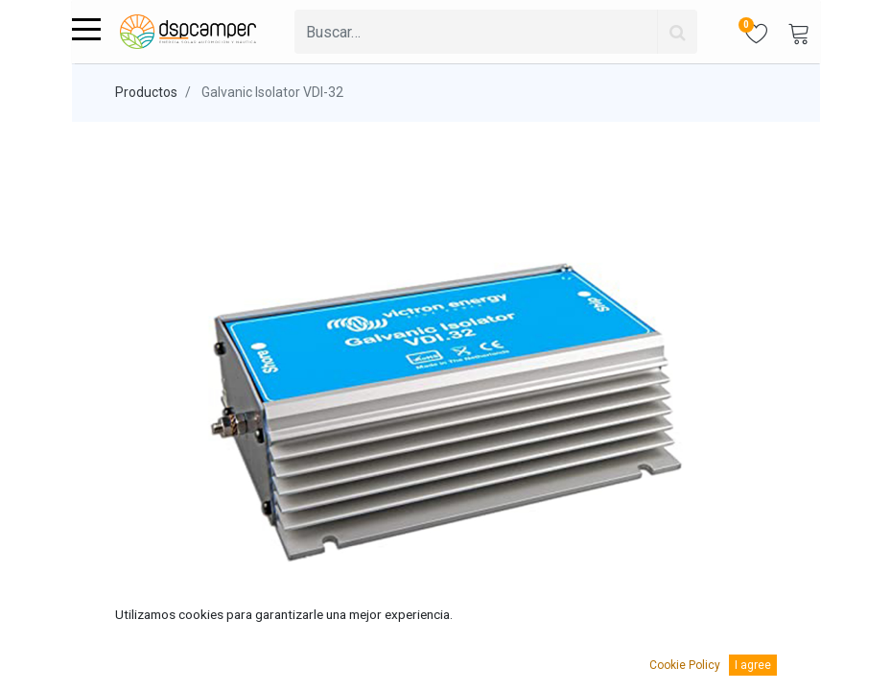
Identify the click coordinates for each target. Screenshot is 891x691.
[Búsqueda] (677, 32)
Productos (146, 92)
